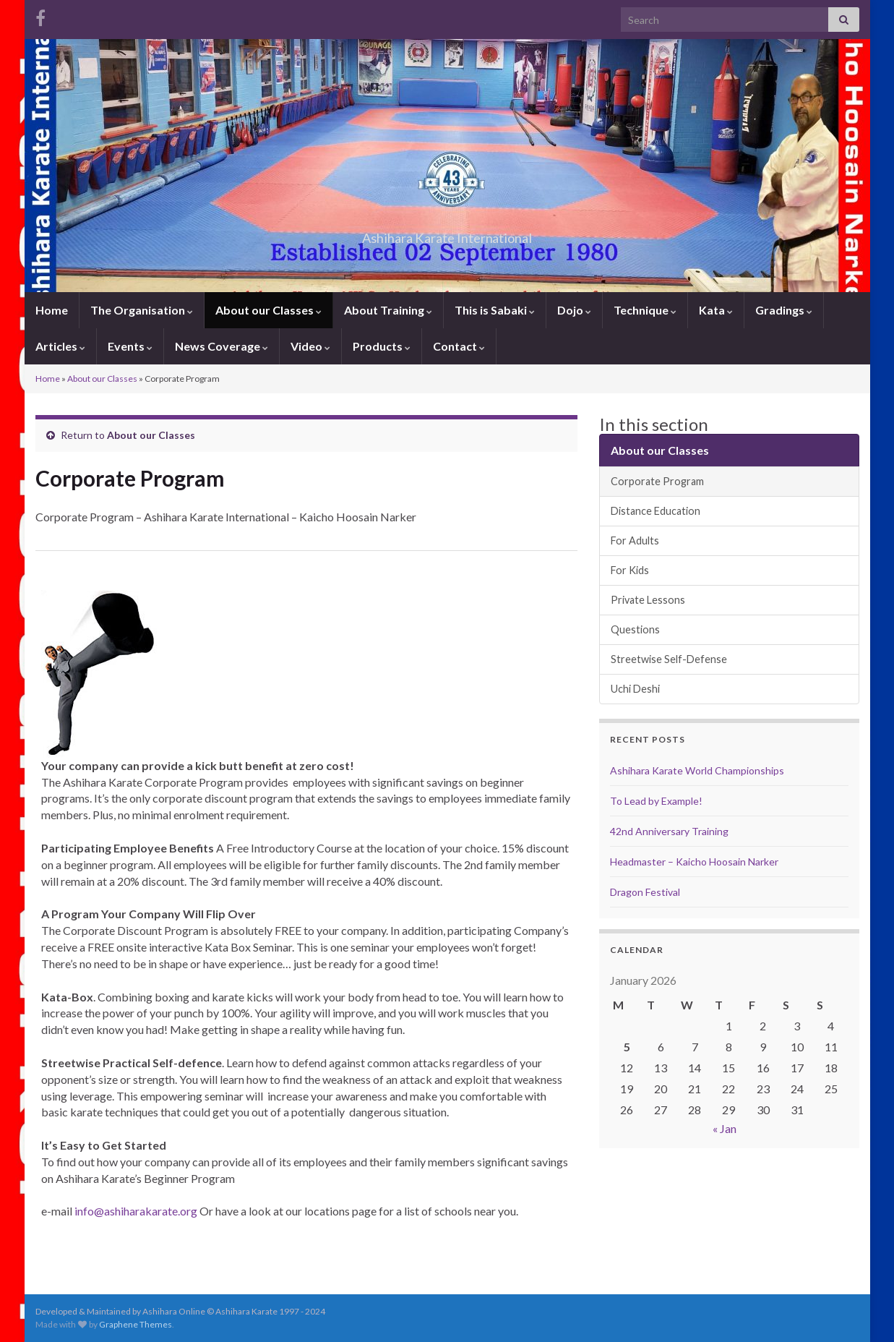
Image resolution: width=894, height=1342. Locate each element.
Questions (635, 629)
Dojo (574, 310)
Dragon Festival (645, 892)
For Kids (630, 570)
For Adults (635, 540)
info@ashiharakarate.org (135, 1211)
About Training (388, 310)
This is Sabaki (495, 310)
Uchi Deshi (635, 689)
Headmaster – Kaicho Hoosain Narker (694, 861)
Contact (459, 346)
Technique (645, 310)
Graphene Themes (135, 1324)
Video (310, 346)
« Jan (724, 1128)
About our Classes (268, 310)
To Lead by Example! (656, 801)
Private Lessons (648, 600)
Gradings (783, 310)
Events (130, 346)
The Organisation (141, 310)
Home (51, 310)
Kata (716, 310)
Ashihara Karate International (447, 234)
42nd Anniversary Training (669, 831)
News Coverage (221, 346)
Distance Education (655, 511)
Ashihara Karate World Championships (697, 770)
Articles (60, 346)
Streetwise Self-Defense (669, 659)
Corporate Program (657, 481)
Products (382, 346)
